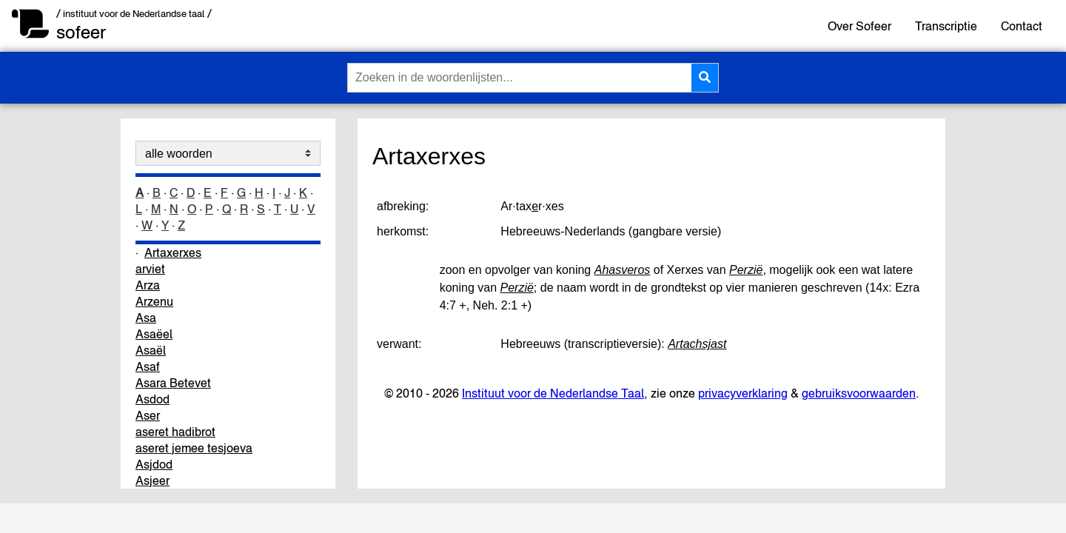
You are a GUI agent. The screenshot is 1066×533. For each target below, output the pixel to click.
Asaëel (153, 334)
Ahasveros (622, 270)
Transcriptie (946, 26)
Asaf (147, 366)
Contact (1021, 26)
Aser (147, 415)
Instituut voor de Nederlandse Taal (553, 393)
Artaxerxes (172, 252)
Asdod (152, 399)
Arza (147, 285)
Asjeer (152, 480)
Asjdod (153, 464)
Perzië (745, 270)
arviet (150, 269)
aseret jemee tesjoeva (193, 448)
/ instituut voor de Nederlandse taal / (134, 13)
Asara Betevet (173, 383)
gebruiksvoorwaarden (859, 393)
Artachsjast (697, 344)
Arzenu (154, 301)
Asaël (150, 350)
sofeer (81, 32)
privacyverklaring (743, 393)
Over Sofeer (859, 26)
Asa (145, 317)
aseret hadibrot (175, 431)
